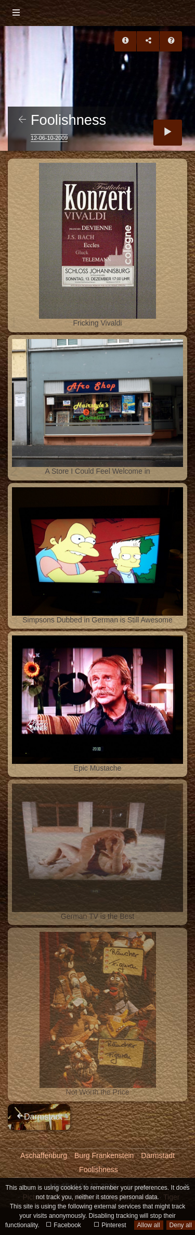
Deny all (181, 1225)
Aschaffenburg (43, 1155)
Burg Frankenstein (104, 1155)
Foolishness (98, 1169)
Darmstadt (158, 1155)
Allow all (148, 1225)
